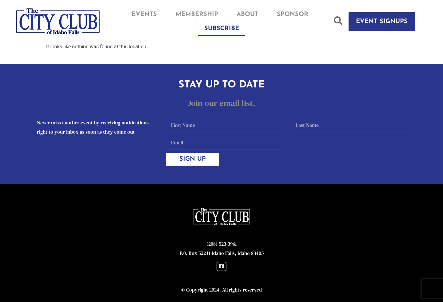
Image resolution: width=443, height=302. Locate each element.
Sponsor (292, 14)
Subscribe (221, 29)
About (247, 14)
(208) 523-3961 (221, 243)
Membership (196, 14)
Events (144, 14)
